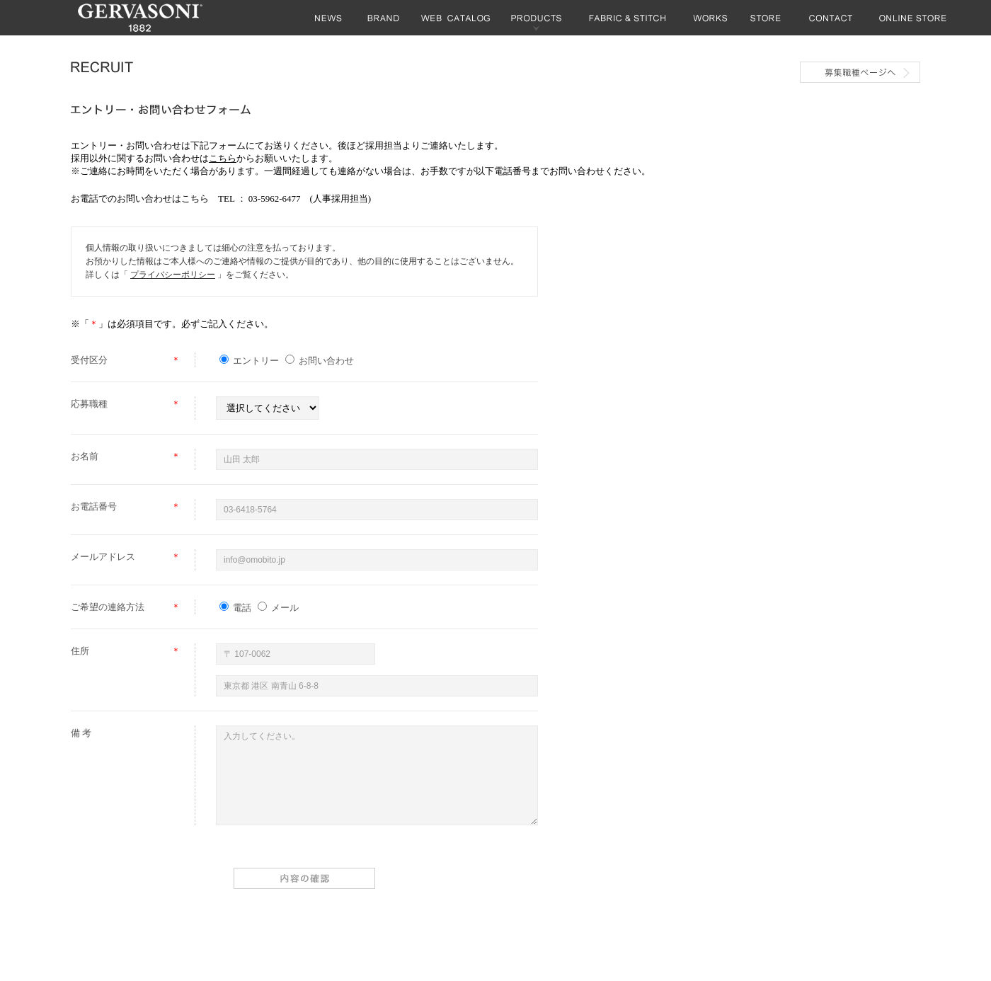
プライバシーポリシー (172, 275)
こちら (222, 158)
